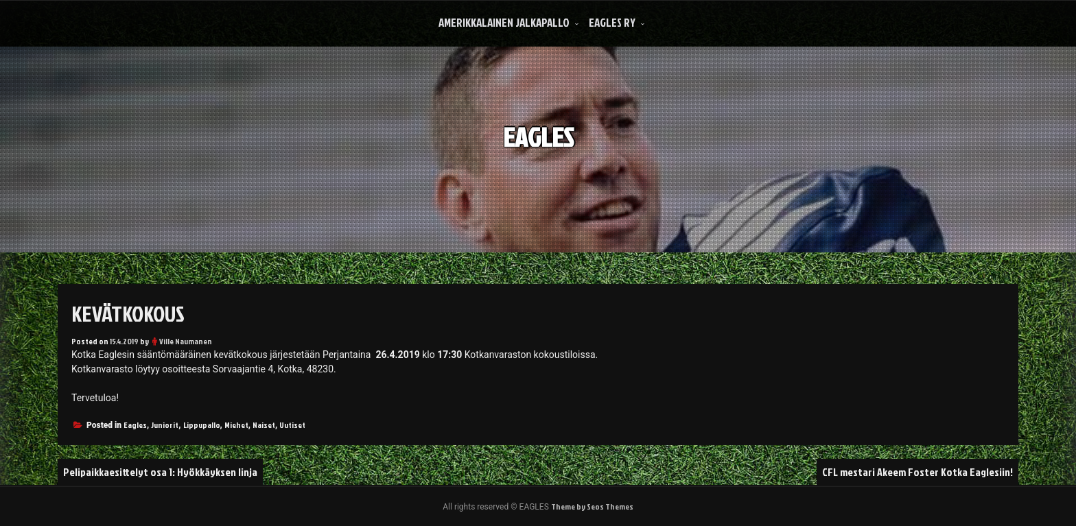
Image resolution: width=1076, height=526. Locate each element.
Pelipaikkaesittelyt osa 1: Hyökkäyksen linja (160, 471)
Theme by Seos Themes (592, 506)
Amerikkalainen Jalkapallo (504, 22)
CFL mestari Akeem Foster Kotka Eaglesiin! (917, 471)
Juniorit (164, 425)
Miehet (236, 425)
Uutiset (292, 425)
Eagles (135, 425)
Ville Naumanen (185, 341)
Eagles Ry (612, 22)
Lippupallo (201, 425)
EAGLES (538, 129)
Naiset (264, 425)
